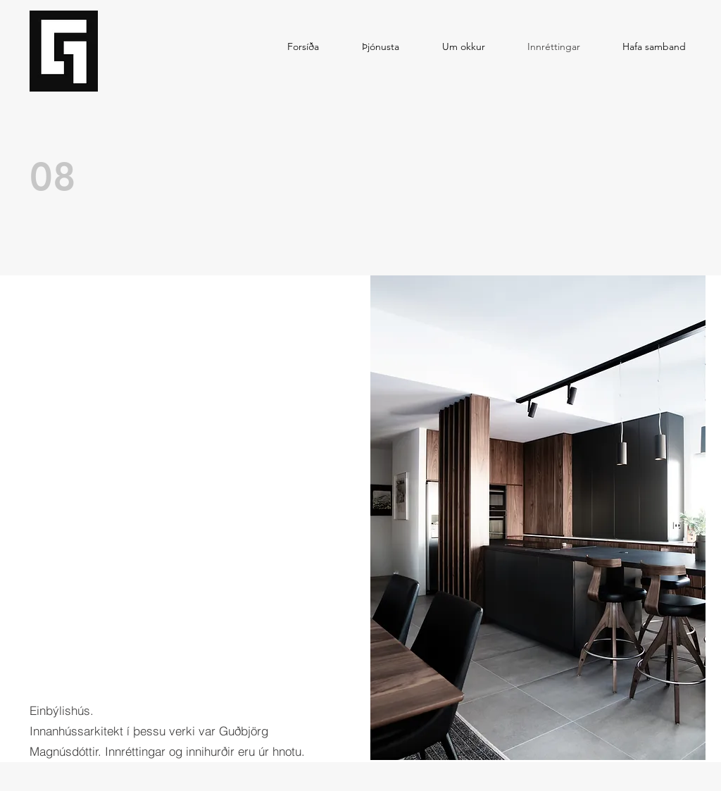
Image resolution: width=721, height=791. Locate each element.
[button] (538, 517)
